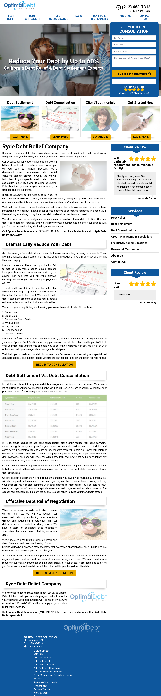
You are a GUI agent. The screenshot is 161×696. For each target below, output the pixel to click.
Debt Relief (11, 17)
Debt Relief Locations (100, 638)
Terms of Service (98, 666)
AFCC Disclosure (98, 669)
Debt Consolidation (58, 17)
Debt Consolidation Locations (104, 645)
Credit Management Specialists (131, 236)
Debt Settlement (32, 17)
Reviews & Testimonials (99, 17)
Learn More (20, 136)
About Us (125, 16)
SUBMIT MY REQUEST (134, 73)
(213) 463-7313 (133, 7)
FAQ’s (78, 16)
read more (142, 190)
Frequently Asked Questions (129, 243)
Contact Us (145, 17)
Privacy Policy (96, 662)
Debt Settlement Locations (103, 641)
